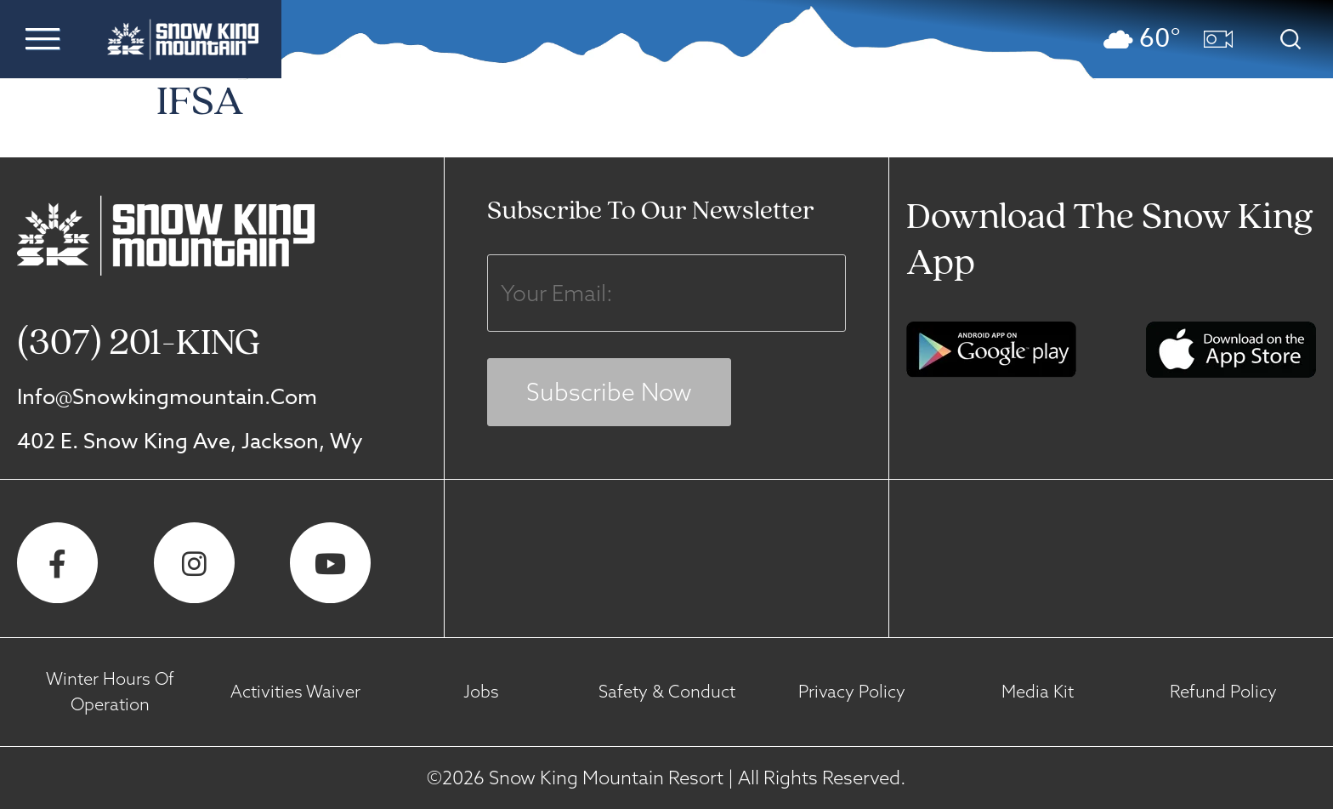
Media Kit (1037, 691)
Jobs (481, 691)
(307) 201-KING (138, 344)
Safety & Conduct (666, 691)
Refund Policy (1223, 691)
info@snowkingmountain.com (167, 396)
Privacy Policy (851, 691)
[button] (42, 38)
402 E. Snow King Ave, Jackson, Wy (190, 440)
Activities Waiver (295, 691)
